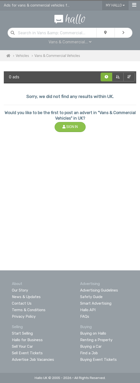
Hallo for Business (27, 340)
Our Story (20, 290)
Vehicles (22, 56)
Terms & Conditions (28, 310)
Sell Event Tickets (27, 353)
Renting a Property (96, 340)
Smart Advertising (95, 303)
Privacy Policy (24, 316)
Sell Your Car (22, 346)
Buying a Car (91, 346)
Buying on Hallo (93, 333)
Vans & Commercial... (70, 42)
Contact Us (22, 303)
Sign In (70, 127)
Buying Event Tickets (98, 359)
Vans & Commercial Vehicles (57, 56)
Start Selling (22, 333)
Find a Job (89, 353)
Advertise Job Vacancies (33, 359)
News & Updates (26, 297)
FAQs (84, 316)
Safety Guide (91, 297)
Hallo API (88, 310)
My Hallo (115, 5)
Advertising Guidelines (99, 290)
